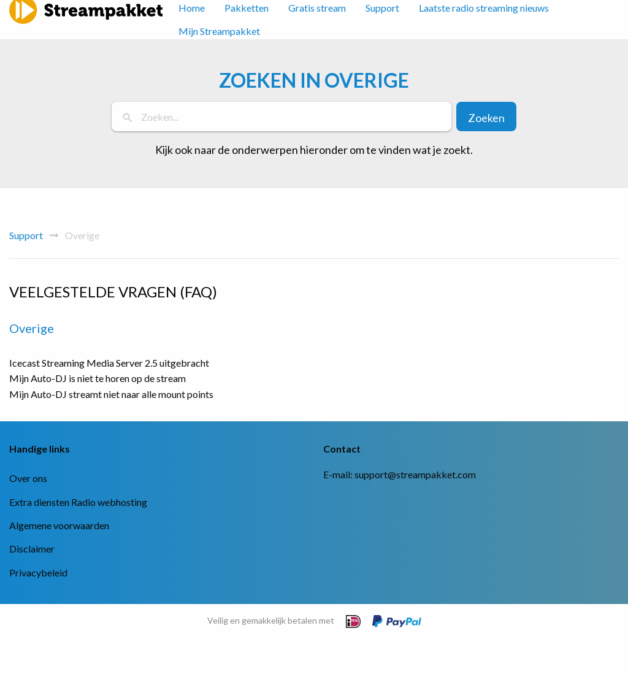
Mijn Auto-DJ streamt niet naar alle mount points (111, 394)
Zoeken (486, 117)
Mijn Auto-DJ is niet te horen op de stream (97, 378)
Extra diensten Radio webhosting (78, 502)
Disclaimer (32, 548)
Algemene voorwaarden (59, 525)
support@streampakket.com (415, 474)
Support (26, 235)
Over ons (28, 478)
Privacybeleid (38, 572)
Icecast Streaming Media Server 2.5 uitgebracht (109, 363)
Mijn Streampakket (219, 31)
